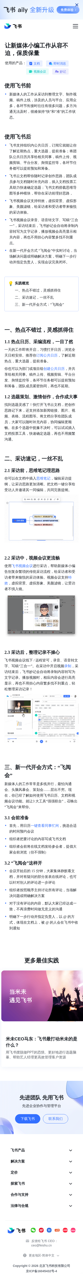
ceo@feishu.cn (41, 1245)
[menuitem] (41, 1150)
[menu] (41, 1178)
